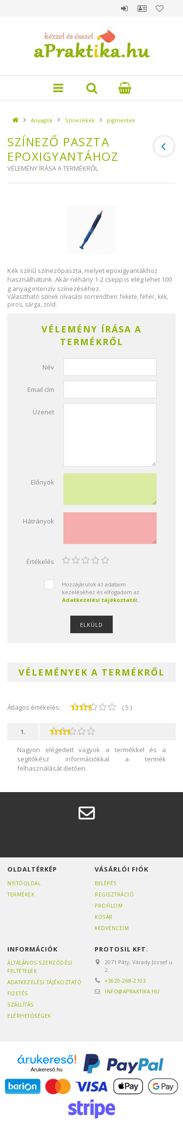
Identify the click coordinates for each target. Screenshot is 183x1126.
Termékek (20, 894)
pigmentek (121, 120)
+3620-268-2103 (125, 980)
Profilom (108, 905)
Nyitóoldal (24, 883)
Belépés (124, 8)
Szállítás (20, 1004)
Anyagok (42, 120)
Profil (142, 8)
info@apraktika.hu (132, 991)
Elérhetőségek (29, 1015)
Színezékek (80, 120)
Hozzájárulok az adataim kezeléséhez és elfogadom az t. (101, 592)
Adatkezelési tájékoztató (44, 982)
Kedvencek (159, 8)
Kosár (104, 916)
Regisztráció (114, 894)
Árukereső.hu (46, 1069)
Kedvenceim (112, 928)
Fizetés (17, 993)
